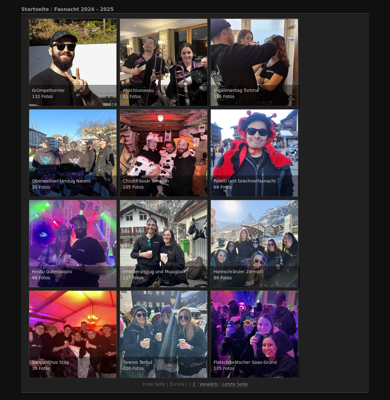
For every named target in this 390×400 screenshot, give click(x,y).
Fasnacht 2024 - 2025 (84, 9)
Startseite (35, 9)
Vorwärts (209, 384)
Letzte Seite (235, 384)
